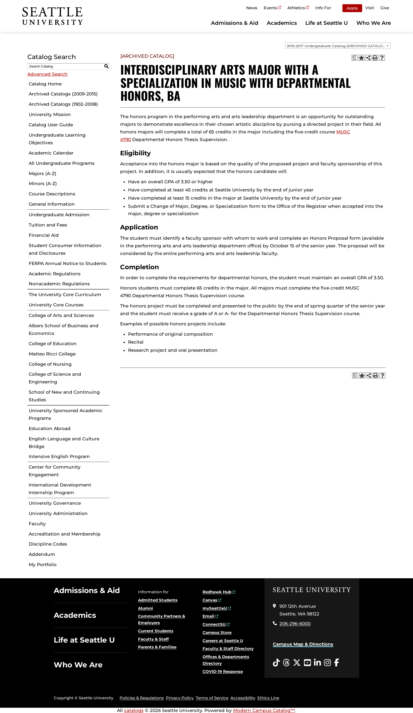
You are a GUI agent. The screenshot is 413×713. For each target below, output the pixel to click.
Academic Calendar (51, 153)
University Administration (58, 513)
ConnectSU (214, 624)
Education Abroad (50, 428)
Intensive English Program (59, 456)
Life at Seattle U (326, 23)
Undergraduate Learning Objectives (57, 138)
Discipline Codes (48, 544)
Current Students (155, 630)
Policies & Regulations (142, 697)
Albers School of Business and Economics (64, 329)
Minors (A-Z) (43, 183)
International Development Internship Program (60, 488)
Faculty (37, 523)
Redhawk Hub (217, 591)
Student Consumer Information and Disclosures (65, 249)
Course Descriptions (52, 193)
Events (270, 7)
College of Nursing (50, 364)
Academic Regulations (55, 273)
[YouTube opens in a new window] (307, 662)
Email (208, 616)
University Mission (50, 114)
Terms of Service (212, 697)
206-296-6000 (295, 623)
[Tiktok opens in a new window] (276, 662)
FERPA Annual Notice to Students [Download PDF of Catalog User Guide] (67, 263)
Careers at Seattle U (223, 640)
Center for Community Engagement (55, 470)
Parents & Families (157, 646)
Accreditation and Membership (65, 534)
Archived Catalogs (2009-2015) (63, 94)
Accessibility (242, 697)
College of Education (53, 343)
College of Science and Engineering (55, 378)
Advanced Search (47, 74)
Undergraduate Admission (59, 214)
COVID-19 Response (223, 671)
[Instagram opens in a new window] (327, 662)
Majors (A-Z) (42, 173)
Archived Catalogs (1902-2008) (63, 104)
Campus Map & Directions (303, 644)
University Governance (55, 503)
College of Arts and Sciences (61, 315)
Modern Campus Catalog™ (264, 710)
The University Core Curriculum (65, 294)
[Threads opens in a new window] (286, 662)
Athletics (296, 7)
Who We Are (373, 23)
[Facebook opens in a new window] (336, 662)
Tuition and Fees (48, 225)
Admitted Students (158, 600)
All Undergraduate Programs (62, 163)
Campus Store (217, 632)
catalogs (134, 710)
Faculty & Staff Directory (228, 648)
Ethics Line (268, 697)
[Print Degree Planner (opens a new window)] (354, 58)
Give (384, 7)
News (251, 7)
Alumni (145, 608)
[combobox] (338, 45)
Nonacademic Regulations (59, 283)
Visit (369, 7)
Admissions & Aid (234, 23)
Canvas (210, 600)
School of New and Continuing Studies (64, 395)
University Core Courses (56, 304)
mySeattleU (215, 608)
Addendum (42, 554)
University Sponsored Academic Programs (65, 414)
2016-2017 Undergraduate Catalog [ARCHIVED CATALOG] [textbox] (336, 46)
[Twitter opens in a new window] (297, 662)
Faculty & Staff (153, 639)
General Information (52, 204)
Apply (352, 8)
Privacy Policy (180, 697)
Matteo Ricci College (52, 353)
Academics (282, 23)
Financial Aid (44, 235)
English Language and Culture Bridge (64, 442)
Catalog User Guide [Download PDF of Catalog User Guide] (51, 124)
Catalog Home (45, 83)
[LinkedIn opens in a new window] (317, 662)
